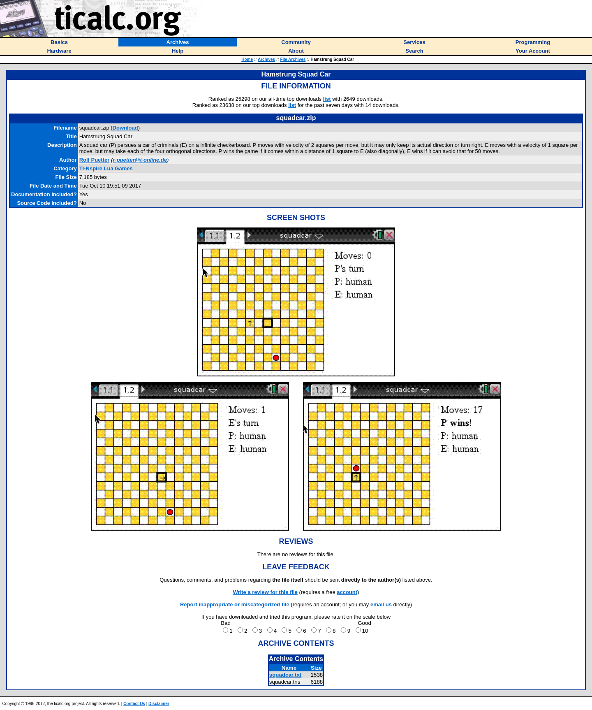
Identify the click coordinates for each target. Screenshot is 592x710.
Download (125, 128)
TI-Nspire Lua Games (106, 168)
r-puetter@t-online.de (140, 160)
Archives (266, 59)
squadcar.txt (285, 675)
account (347, 592)
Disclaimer (158, 703)
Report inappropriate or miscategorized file (234, 604)
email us (381, 604)
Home (247, 59)
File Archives (292, 59)
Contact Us (134, 703)
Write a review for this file (265, 592)
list (327, 99)
